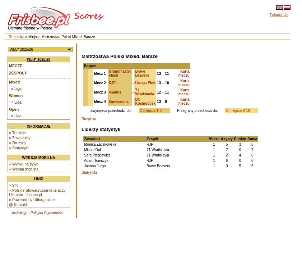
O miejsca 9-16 (238, 111)
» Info (14, 185)
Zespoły (18, 73)
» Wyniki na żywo (23, 164)
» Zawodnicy (20, 138)
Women (16, 96)
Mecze (15, 66)
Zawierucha (119, 102)
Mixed (14, 82)
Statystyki (89, 172)
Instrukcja (19, 213)
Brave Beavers (142, 73)
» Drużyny (17, 143)
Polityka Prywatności (47, 213)
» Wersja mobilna (23, 169)
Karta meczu (184, 73)
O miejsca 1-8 (151, 111)
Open (14, 109)
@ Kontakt (18, 205)
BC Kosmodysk (145, 101)
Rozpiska (16, 37)
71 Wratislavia (144, 92)
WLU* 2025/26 (39, 60)
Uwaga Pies (145, 83)
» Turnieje (17, 133)
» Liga (16, 88)
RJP (112, 83)
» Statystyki (18, 148)
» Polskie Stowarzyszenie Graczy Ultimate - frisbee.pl (37, 192)
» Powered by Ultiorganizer (32, 199)
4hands (115, 92)
